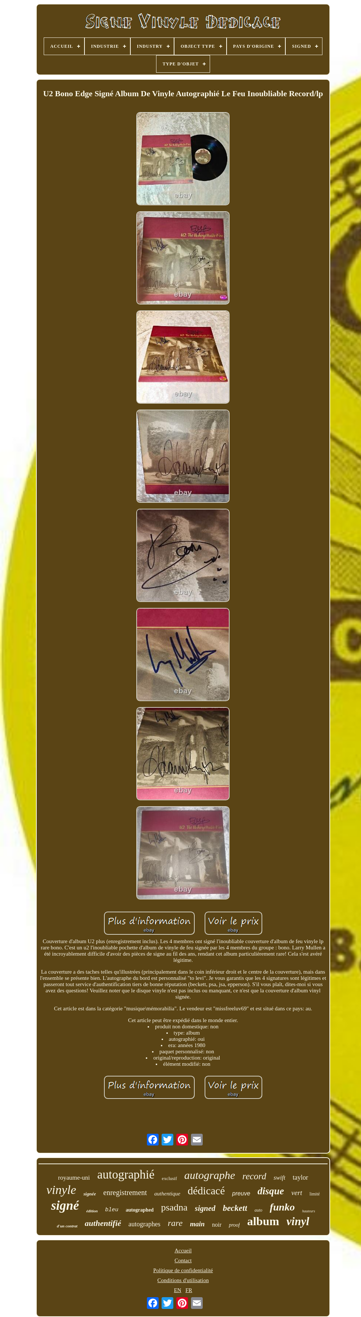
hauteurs (308, 1211)
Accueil (183, 1250)
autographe (209, 1175)
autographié (126, 1174)
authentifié (103, 1223)
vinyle (61, 1190)
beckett (235, 1208)
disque (270, 1191)
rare (175, 1223)
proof (234, 1225)
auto (258, 1210)
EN (177, 1290)
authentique (167, 1194)
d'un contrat (67, 1226)
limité (315, 1194)
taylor (300, 1177)
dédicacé (206, 1191)
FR (188, 1290)
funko (282, 1207)
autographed (140, 1210)
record (254, 1176)
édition (92, 1211)
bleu (111, 1210)
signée (89, 1194)
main (197, 1224)
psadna (174, 1207)
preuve (241, 1193)
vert (296, 1193)
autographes (144, 1224)
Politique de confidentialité (183, 1270)
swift (279, 1177)
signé (65, 1205)
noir (216, 1225)
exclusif (169, 1178)
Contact (183, 1260)
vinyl (297, 1221)
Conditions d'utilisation (183, 1280)
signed (205, 1208)
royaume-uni (74, 1177)
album (263, 1221)
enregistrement (125, 1192)
